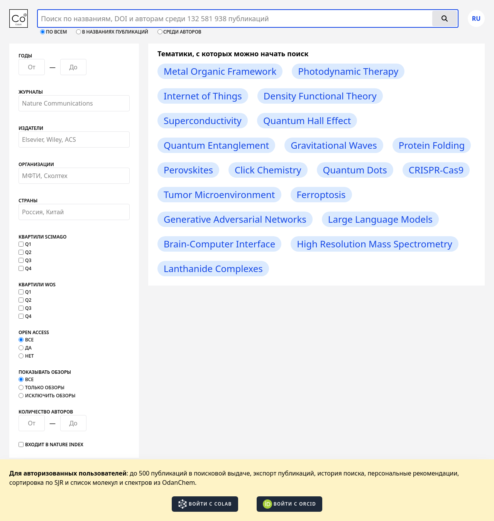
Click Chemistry (268, 169)
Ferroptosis (321, 194)
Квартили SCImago (42, 237)
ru (476, 18)
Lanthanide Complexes (213, 268)
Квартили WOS (37, 285)
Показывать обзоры (45, 372)
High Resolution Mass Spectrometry (374, 243)
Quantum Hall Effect (307, 120)
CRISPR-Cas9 (436, 169)
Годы (25, 56)
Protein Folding (432, 145)
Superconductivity (203, 120)
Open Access (34, 332)
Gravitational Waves (334, 145)
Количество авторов (46, 412)
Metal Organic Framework (220, 71)
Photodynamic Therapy (348, 71)
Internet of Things (203, 95)
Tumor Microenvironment (219, 194)
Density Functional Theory (320, 95)
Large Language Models (380, 219)
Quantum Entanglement (216, 145)
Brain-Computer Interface (219, 243)
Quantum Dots (355, 169)
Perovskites (188, 169)
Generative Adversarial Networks (235, 219)
